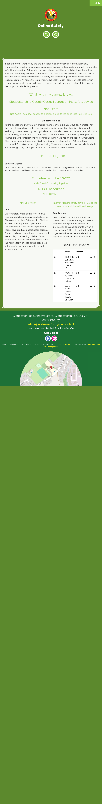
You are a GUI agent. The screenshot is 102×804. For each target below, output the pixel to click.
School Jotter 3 (65, 762)
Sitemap (91, 762)
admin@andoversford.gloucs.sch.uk (51, 742)
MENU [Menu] (95, 3)
